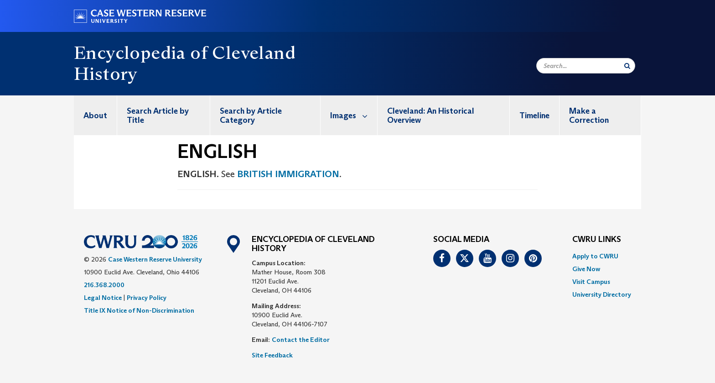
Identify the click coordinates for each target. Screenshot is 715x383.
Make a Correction (589, 115)
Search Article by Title (158, 115)
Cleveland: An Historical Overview (430, 115)
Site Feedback (272, 355)
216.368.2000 (104, 285)
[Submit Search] (627, 65)
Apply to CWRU (595, 256)
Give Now (586, 269)
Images (353, 115)
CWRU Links (596, 239)
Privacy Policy (146, 298)
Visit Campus (591, 282)
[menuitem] (95, 115)
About (95, 115)
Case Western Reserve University (155, 259)
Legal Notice (103, 298)
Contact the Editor (301, 340)
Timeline (534, 115)
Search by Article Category (251, 115)
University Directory (601, 294)
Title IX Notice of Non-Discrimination (139, 310)
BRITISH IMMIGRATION (288, 173)
